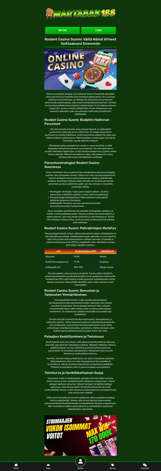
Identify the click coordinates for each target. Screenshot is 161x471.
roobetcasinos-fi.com (90, 105)
